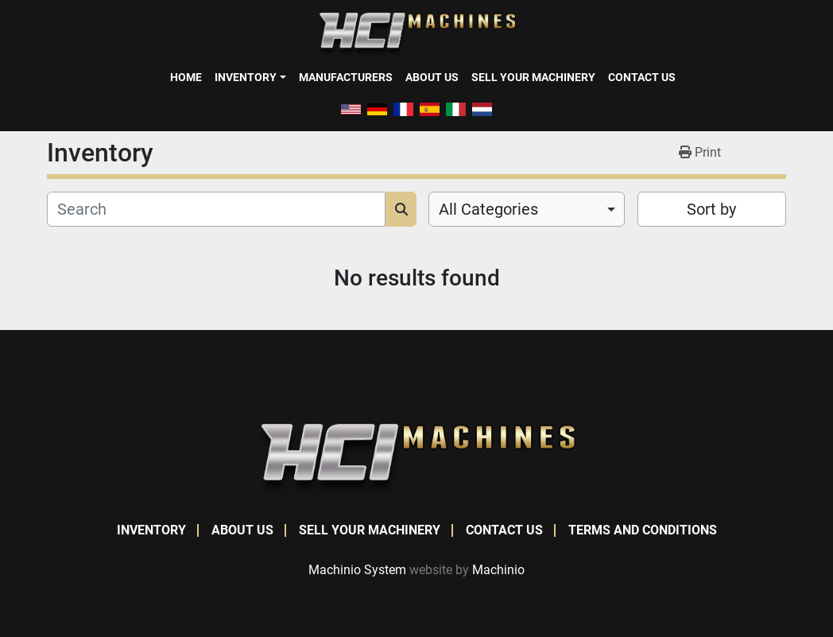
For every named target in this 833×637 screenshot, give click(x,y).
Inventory (246, 77)
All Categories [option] (488, 209)
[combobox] (526, 209)
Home (186, 77)
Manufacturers (346, 77)
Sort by (711, 209)
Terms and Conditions (642, 530)
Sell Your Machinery (533, 77)
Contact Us (642, 77)
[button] (250, 77)
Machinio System (357, 569)
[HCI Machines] (416, 457)
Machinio (498, 569)
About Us (432, 77)
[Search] (216, 209)
